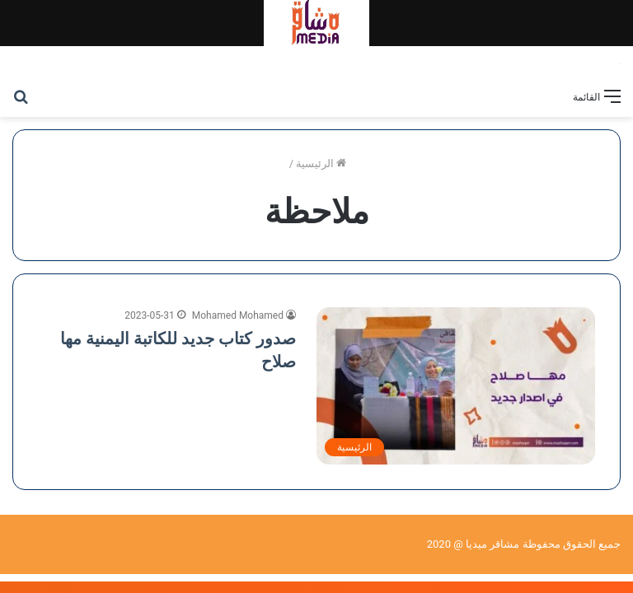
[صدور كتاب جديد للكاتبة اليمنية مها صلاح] (455, 386)
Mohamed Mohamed (238, 315)
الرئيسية (321, 163)
